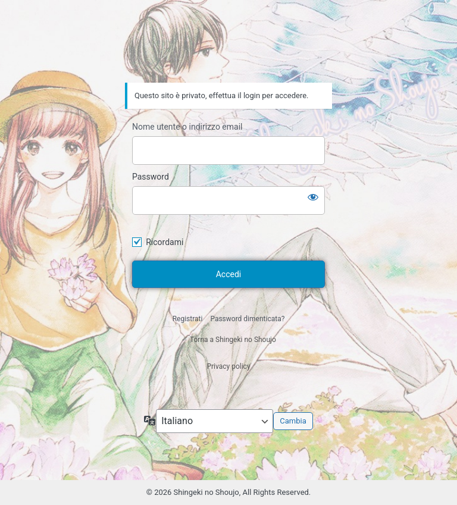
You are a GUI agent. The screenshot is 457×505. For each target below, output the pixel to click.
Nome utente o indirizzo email (187, 126)
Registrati (188, 319)
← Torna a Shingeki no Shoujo (228, 339)
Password (150, 176)
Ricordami (164, 242)
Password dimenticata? (247, 319)
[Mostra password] (313, 197)
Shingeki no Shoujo (228, 49)
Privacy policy (228, 366)
